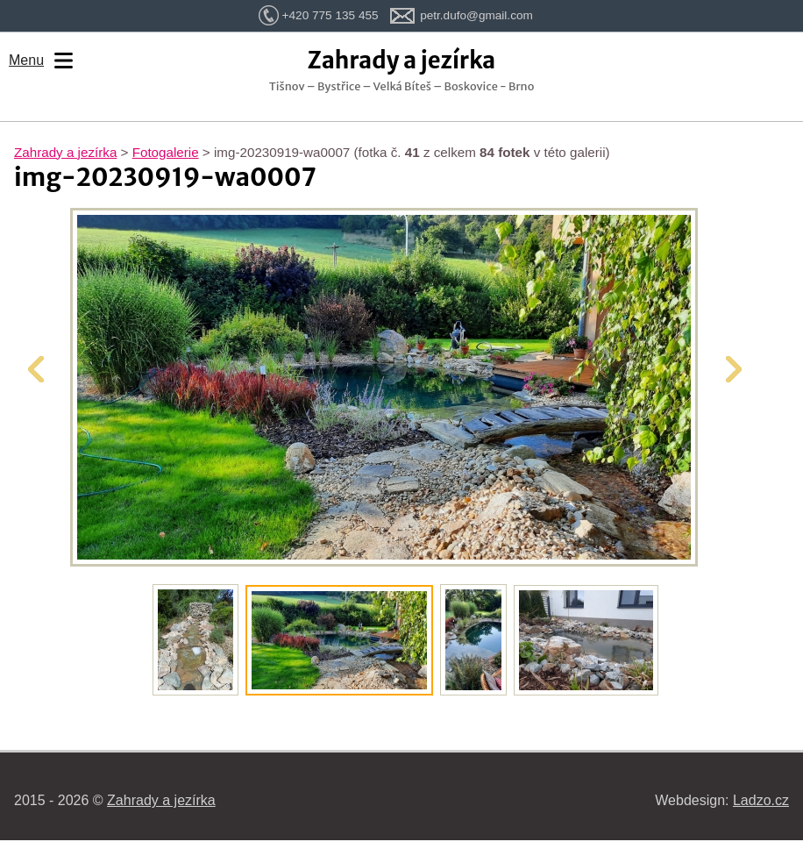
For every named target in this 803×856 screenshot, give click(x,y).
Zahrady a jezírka (65, 152)
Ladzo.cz (761, 800)
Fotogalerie (165, 152)
